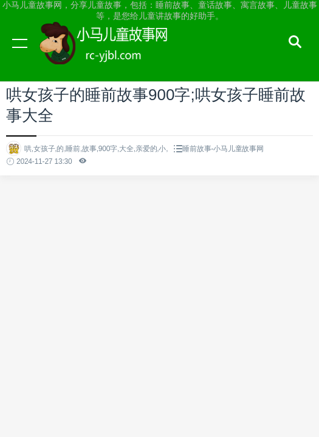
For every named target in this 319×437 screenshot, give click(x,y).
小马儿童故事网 (115, 54)
